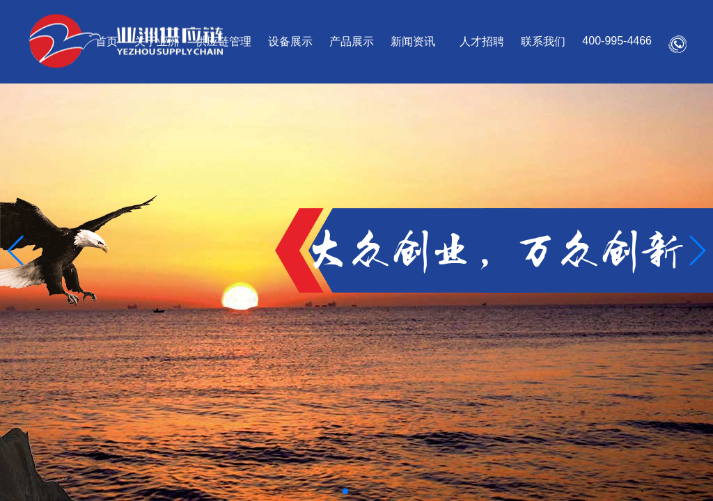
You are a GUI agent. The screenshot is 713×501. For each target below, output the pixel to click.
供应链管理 (223, 41)
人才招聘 (482, 41)
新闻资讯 (413, 41)
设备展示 (290, 41)
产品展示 (351, 41)
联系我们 (543, 41)
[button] (16, 250)
